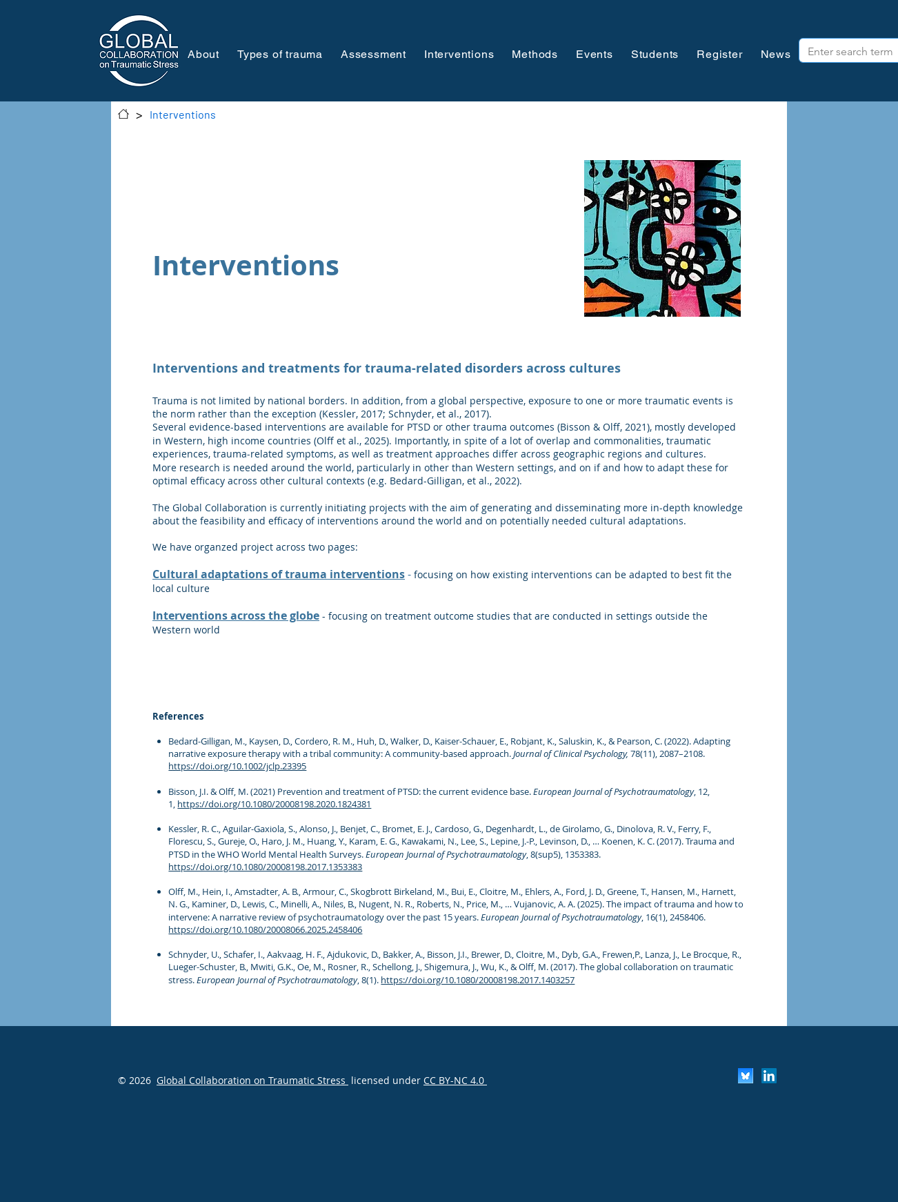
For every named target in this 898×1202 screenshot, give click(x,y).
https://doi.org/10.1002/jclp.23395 (237, 766)
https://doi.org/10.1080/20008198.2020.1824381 (274, 804)
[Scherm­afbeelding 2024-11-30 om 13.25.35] (745, 1075)
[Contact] (123, 113)
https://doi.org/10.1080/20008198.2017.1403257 (478, 980)
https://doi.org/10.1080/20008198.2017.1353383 (265, 866)
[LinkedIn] (769, 1075)
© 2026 (134, 1080)
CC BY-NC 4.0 (455, 1080)
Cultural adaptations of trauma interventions (278, 574)
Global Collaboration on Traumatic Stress (252, 1080)
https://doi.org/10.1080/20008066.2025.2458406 (265, 929)
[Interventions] (183, 113)
